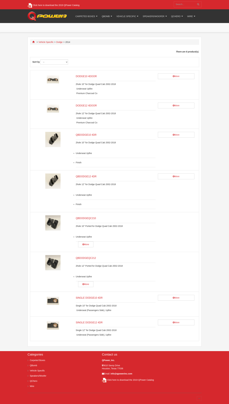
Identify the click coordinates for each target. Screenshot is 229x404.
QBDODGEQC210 (86, 218)
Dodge (59, 42)
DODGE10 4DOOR (86, 76)
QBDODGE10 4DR (86, 135)
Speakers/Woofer (153, 16)
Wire (190, 16)
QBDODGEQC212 (86, 258)
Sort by (36, 62)
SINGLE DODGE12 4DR (89, 322)
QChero (175, 16)
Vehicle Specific (126, 16)
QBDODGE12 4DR (86, 176)
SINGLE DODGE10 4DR (89, 298)
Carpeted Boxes (85, 16)
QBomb (106, 16)
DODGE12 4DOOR (86, 105)
